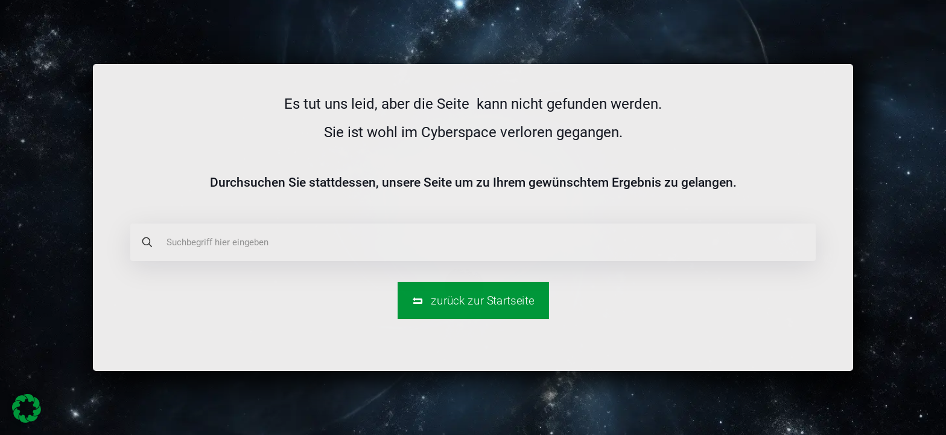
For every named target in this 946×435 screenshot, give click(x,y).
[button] (26, 408)
